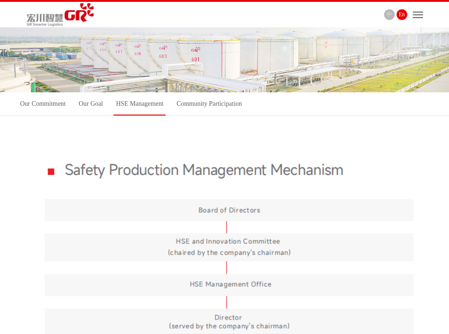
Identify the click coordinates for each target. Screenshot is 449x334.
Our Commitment (43, 103)
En (402, 14)
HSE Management (139, 103)
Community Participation (209, 103)
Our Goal (91, 103)
